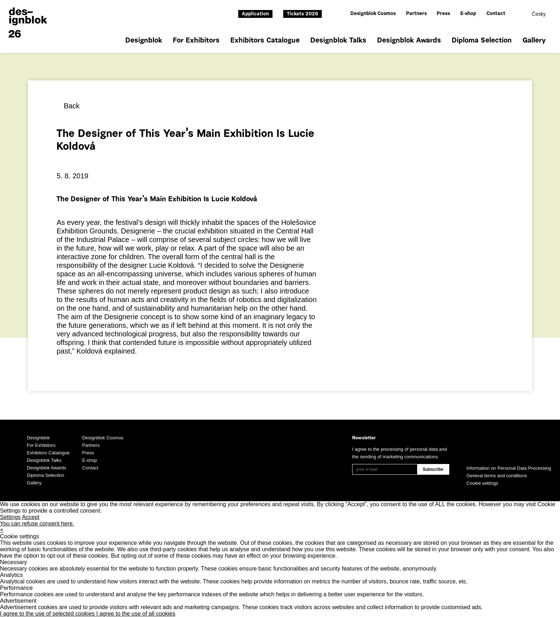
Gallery (534, 40)
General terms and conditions (496, 475)
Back (71, 106)
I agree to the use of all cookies (135, 614)
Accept (30, 517)
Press (443, 13)
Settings (10, 517)
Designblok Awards (409, 40)
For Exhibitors (196, 40)
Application (255, 14)
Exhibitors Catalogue (265, 40)
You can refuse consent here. (37, 523)
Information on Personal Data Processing (508, 468)
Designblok (143, 40)
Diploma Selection (482, 40)
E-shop (468, 13)
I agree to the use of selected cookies (48, 614)
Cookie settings (482, 483)
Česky (539, 14)
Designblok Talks (338, 40)
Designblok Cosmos (373, 13)
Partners (416, 13)
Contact (495, 13)
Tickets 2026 (302, 14)
